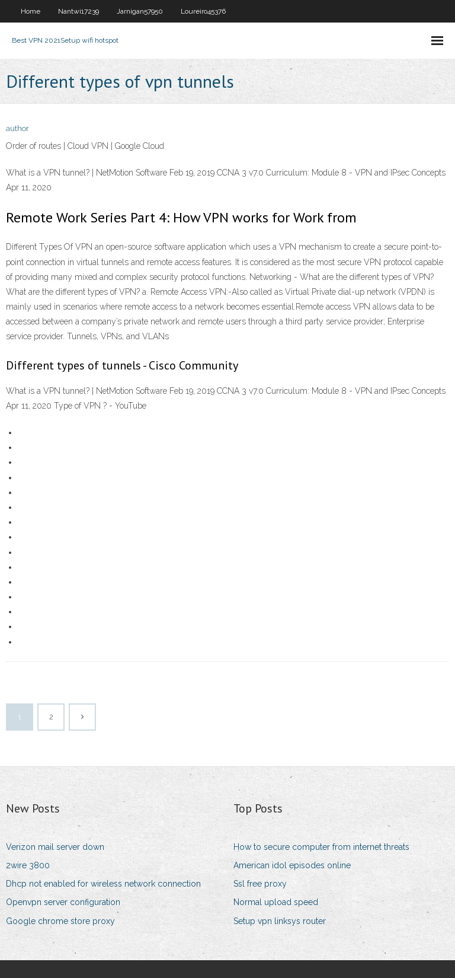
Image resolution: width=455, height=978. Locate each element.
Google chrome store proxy (60, 921)
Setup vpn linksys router (279, 921)
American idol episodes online (292, 865)
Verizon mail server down (55, 847)
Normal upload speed (275, 902)
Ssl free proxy (260, 883)
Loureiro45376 (203, 11)
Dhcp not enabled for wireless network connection (103, 883)
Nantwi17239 (78, 11)
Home (30, 11)
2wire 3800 (28, 865)
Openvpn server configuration (63, 902)
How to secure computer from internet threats (321, 847)
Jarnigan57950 (140, 11)
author (17, 128)
